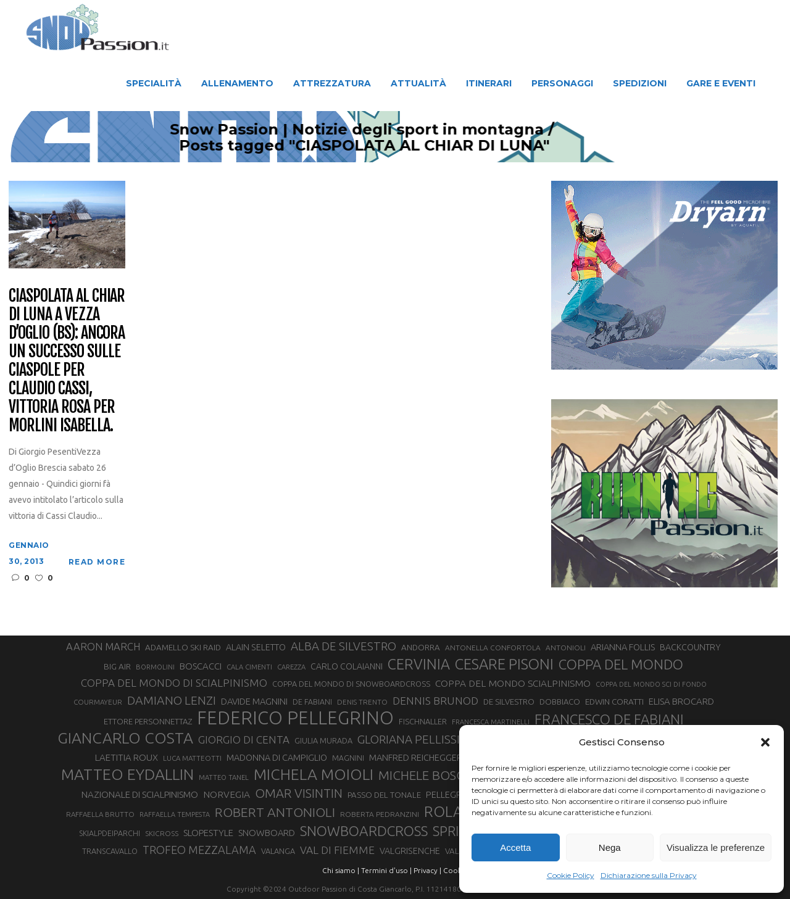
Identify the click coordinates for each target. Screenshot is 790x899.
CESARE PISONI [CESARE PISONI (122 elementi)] (504, 665)
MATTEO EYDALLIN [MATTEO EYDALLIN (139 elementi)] (127, 774)
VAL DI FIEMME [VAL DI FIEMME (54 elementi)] (337, 850)
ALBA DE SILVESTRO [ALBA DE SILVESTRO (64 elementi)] (343, 646)
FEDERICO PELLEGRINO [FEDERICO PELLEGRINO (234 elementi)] (295, 718)
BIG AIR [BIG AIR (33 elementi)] (117, 666)
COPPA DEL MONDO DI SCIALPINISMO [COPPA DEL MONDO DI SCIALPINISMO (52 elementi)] (174, 683)
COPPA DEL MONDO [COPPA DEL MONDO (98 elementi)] (621, 664)
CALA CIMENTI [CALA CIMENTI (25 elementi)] (249, 667)
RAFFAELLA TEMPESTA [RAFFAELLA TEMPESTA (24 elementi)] (174, 814)
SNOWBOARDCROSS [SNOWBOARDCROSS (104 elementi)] (364, 831)
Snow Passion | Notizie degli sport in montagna (456, 129)
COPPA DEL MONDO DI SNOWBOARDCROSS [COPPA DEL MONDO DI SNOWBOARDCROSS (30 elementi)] (351, 683)
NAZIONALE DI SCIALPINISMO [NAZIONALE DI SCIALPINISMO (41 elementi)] (139, 794)
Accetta (515, 847)
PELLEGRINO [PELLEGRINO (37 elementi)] (451, 795)
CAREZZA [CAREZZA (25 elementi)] (291, 667)
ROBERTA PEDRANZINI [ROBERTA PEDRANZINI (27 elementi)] (379, 814)
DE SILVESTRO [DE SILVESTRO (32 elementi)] (508, 701)
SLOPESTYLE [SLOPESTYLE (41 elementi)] (208, 832)
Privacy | (427, 870)
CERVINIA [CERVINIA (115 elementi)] (419, 664)
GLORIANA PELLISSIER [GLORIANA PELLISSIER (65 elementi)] (415, 739)
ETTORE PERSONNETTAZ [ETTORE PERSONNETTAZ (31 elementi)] (148, 721)
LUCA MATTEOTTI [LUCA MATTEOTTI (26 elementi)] (192, 758)
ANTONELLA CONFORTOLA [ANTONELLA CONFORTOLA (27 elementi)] (493, 648)
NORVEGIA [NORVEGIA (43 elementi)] (226, 794)
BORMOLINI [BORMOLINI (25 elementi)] (155, 667)
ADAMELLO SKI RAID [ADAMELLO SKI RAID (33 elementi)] (183, 647)
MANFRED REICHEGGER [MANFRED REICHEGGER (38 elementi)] (415, 757)
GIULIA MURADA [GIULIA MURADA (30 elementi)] (323, 740)
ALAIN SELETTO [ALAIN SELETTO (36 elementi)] (256, 647)
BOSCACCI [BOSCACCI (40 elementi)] (201, 666)
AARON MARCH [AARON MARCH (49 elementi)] (103, 646)
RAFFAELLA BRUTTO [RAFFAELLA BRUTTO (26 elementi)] (100, 814)
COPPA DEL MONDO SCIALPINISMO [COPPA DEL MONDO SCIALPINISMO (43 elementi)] (513, 683)
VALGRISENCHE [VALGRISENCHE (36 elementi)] (410, 851)
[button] (765, 742)
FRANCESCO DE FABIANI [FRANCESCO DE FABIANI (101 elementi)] (609, 719)
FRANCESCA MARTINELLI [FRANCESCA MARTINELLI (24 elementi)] (491, 722)
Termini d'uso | (386, 870)
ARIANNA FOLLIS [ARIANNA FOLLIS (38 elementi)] (623, 647)
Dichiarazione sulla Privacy (649, 875)
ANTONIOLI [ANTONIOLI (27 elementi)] (566, 648)
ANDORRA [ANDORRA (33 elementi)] (420, 647)
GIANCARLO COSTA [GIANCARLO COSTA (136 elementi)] (125, 738)
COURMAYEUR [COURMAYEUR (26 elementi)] (97, 702)
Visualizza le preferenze (716, 847)
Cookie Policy (570, 875)
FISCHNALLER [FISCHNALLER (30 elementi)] (423, 721)
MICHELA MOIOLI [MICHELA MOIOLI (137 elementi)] (313, 774)
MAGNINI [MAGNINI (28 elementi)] (348, 758)
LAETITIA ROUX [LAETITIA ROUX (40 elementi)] (126, 757)
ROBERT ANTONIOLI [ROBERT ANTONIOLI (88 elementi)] (275, 812)
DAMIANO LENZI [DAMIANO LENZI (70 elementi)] (171, 700)
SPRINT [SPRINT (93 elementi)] (454, 831)
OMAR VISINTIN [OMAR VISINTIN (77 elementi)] (299, 793)
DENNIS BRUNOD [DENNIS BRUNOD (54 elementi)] (435, 700)
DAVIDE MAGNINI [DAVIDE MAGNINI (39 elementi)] (254, 701)
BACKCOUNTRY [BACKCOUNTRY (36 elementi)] (690, 647)
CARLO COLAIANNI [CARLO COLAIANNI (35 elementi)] (346, 666)
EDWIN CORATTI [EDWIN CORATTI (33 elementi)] (614, 701)
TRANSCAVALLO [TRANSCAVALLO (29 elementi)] (110, 851)
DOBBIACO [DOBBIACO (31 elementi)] (559, 701)
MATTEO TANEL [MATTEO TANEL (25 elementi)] (224, 777)
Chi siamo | (340, 870)
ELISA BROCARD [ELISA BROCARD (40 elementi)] (681, 701)
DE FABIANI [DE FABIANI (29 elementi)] (312, 701)
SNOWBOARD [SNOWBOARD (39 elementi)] (266, 832)
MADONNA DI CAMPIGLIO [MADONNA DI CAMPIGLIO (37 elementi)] (277, 758)
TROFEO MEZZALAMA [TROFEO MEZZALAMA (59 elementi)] (199, 849)
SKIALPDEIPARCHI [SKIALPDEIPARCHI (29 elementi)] (109, 833)
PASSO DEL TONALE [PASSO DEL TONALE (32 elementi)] (384, 795)
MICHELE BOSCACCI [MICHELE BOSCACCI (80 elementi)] (434, 775)
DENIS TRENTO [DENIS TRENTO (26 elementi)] (362, 702)
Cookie (455, 870)
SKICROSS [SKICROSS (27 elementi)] (161, 833)
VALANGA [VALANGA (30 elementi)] (278, 851)
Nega (610, 847)
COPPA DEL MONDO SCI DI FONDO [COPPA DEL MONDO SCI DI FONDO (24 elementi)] (651, 684)
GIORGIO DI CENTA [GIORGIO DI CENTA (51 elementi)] (243, 739)
